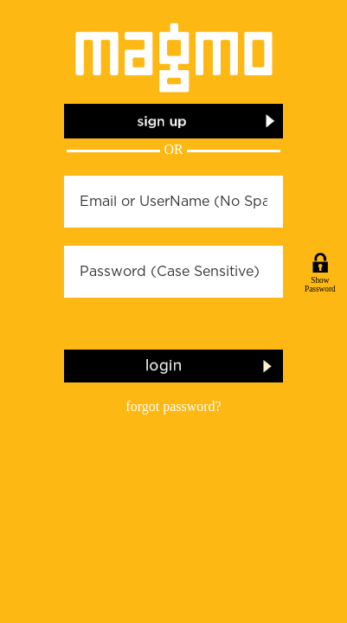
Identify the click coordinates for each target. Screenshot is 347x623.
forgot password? (173, 406)
